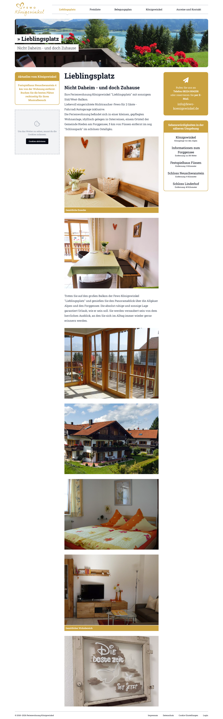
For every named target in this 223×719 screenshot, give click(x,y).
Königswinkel (154, 9)
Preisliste (95, 9)
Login (205, 715)
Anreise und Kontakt (188, 9)
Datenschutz (168, 715)
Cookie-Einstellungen (188, 715)
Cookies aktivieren (37, 141)
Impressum (153, 715)
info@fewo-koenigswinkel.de (186, 106)
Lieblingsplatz (67, 9)
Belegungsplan (123, 9)
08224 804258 (191, 91)
